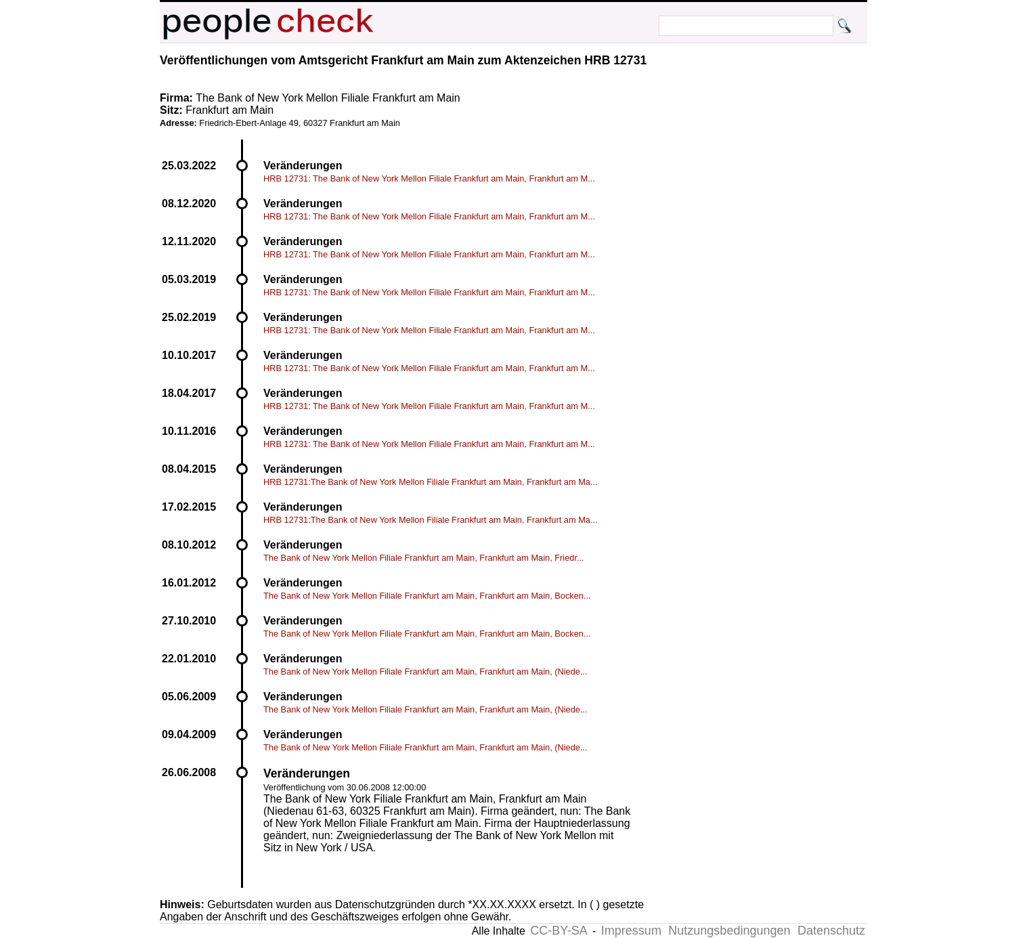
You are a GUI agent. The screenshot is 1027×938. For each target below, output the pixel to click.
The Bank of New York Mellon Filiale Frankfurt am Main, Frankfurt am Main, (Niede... (425, 671)
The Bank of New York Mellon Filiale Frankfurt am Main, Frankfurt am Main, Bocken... (427, 596)
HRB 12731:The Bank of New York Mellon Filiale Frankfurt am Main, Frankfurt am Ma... (430, 482)
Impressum (631, 930)
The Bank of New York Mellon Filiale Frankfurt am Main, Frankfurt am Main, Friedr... (423, 558)
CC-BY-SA (558, 930)
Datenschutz (831, 930)
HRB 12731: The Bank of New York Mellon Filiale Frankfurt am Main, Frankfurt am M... (429, 178)
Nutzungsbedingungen (729, 930)
